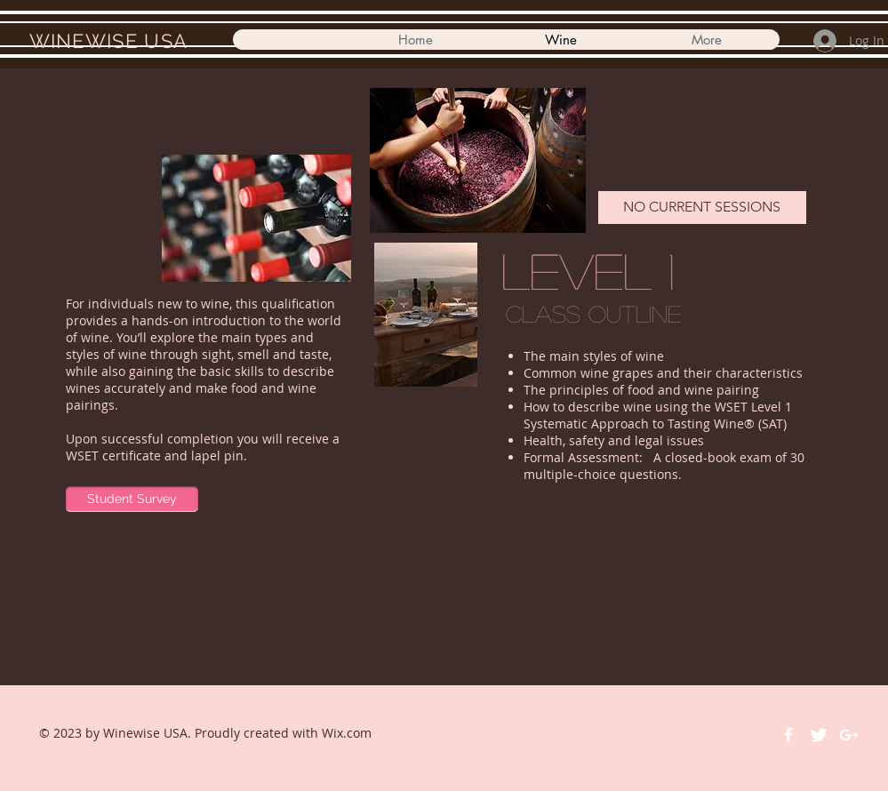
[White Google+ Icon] (849, 735)
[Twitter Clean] (818, 735)
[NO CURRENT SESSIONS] (702, 207)
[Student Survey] (132, 499)
